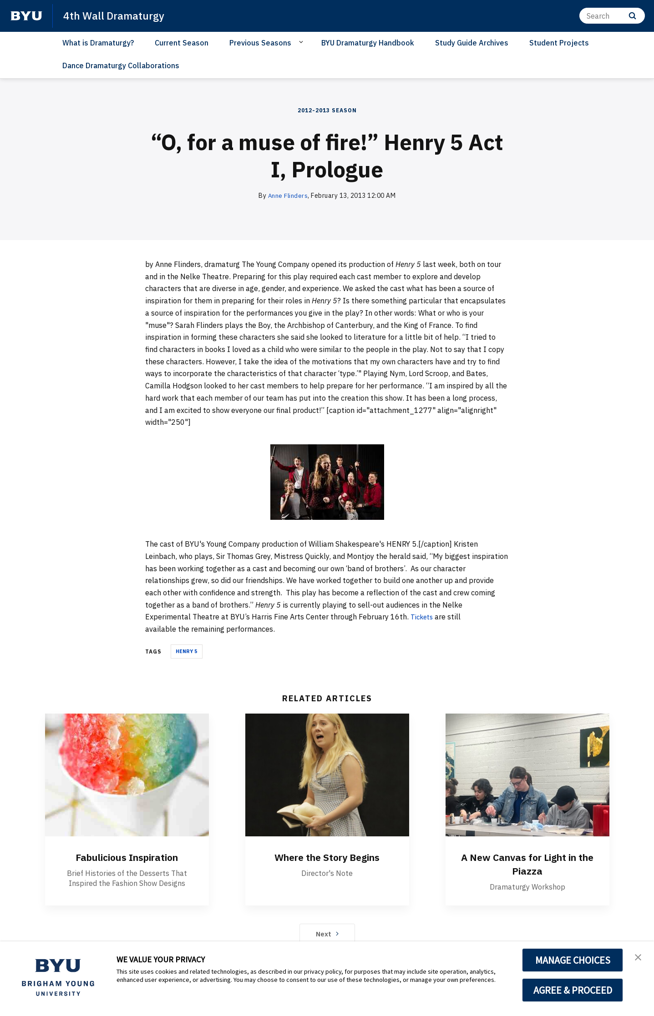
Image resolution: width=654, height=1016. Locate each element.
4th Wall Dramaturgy (115, 15)
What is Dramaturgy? (98, 42)
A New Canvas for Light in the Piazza (527, 864)
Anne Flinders (288, 195)
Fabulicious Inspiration (126, 857)
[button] (639, 957)
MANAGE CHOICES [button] (572, 960)
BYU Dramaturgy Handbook (367, 42)
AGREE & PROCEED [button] (572, 990)
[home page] (26, 15)
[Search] (612, 16)
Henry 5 (187, 651)
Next (327, 933)
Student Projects (559, 42)
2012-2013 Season (327, 110)
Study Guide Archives (471, 42)
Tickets (423, 616)
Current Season (181, 42)
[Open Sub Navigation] (302, 42)
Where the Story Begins (327, 857)
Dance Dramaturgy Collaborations (120, 65)
